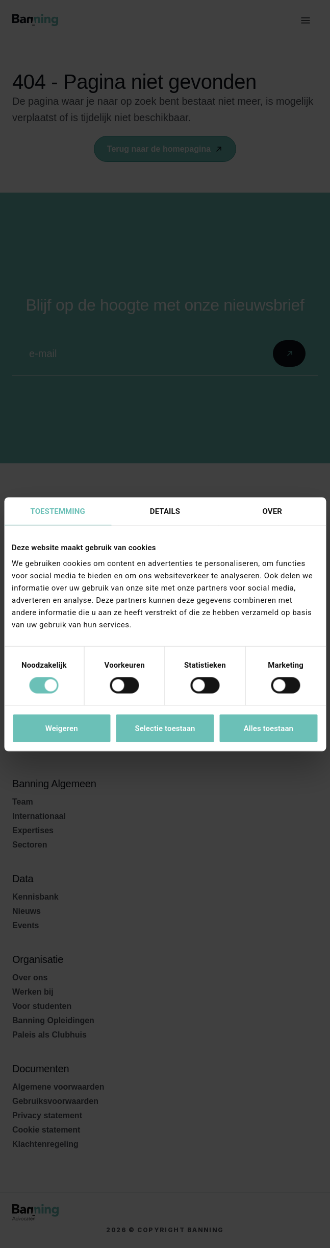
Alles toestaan (268, 728)
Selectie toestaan (165, 728)
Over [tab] (272, 510)
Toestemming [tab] (57, 510)
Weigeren (61, 728)
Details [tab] (165, 510)
